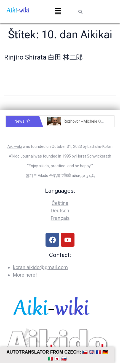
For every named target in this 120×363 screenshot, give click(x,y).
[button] (57, 12)
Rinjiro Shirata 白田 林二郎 (43, 57)
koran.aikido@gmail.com (40, 267)
